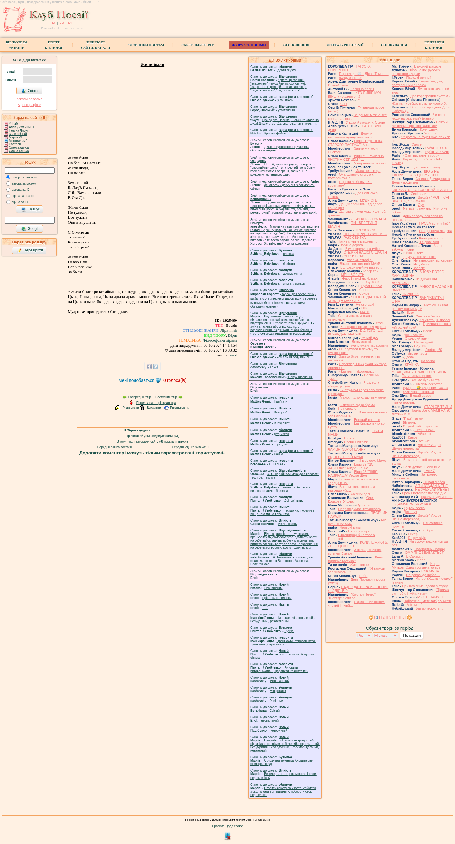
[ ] (377, 617)
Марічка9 (15, 137)
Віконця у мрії (359, 531)
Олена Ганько (19, 151)
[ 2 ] (384, 617)
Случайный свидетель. (421, 426)
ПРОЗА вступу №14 (435, 223)
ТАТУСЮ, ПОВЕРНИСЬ (349, 68)
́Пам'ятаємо (413, 418)
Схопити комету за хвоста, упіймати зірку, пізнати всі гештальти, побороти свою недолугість (283, 791)
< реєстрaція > (29, 105)
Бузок (411, 312)
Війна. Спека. (413, 253)
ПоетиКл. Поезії (54, 45)
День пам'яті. (414, 335)
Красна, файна (275, 133)
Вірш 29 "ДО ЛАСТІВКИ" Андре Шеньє (350, 466)
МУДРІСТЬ (368, 200)
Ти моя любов (434, 482)
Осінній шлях (338, 85)
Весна (428, 331)
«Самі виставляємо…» (421, 155)
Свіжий (275, 710)
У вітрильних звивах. (370, 163)
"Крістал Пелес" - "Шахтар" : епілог (353, 596)
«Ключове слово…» (418, 392)
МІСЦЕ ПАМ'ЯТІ (430, 597)
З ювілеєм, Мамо (372, 460)
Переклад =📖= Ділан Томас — (364, 74)
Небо (363, 576)
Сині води (418, 193)
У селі (421, 560)
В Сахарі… (415, 556)
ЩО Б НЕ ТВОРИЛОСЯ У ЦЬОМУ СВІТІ (415, 173)
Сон (343, 104)
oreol (233, 355)
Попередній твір (139, 397)
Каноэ (412, 437)
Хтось (379, 323)
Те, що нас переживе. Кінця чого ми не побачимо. (282, 512)
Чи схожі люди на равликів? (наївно (419, 116)
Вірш (232, 335)
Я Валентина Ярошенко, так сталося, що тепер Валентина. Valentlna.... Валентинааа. (281, 561)
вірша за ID (20, 202)
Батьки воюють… (429, 608)
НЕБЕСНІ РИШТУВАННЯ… (365, 234)
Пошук (30, 209)
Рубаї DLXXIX (436, 148)
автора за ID (21, 189)
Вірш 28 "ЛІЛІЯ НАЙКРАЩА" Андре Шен (353, 473)
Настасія (15, 144)
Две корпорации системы (430, 96)
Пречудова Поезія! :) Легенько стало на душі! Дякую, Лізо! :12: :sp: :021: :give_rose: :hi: (284, 121)
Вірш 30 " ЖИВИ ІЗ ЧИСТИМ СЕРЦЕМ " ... (356, 157)
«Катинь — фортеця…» (357, 371)
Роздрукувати (180, 407)
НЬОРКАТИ (277, 464)
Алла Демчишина (21, 127)
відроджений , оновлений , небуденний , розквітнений (282, 619)
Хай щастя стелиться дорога (363, 327)
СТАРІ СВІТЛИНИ (438, 407)
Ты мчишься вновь (416, 376)
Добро (428, 530)
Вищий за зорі (421, 395)
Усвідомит (277, 700)
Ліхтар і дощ (417, 353)
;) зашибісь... (286, 100)
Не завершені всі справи (432, 260)
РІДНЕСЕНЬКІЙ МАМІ (345, 457)
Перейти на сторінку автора (156, 403)
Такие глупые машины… (357, 241)
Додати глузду (286, 70)
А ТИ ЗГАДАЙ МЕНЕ (431, 486)
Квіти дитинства (431, 238)
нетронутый (278, 730)
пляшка (288, 254)
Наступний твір (166, 397)
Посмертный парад (429, 549)
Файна (278, 454)
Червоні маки (350, 527)
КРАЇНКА (412, 364)
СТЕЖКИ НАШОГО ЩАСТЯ (365, 252)
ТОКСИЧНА (430, 571)
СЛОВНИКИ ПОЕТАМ (146, 45)
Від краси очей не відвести (361, 267)
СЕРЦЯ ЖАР (353, 256)
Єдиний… (422, 346)
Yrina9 (13, 123)
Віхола (349, 438)
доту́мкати (281, 434)
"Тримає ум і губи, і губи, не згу (420, 591)
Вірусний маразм (427, 66)
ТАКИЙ (429, 471)
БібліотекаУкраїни (16, 45)
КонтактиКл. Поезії (434, 45)
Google (30, 228)
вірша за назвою (23, 196)
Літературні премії (345, 45)
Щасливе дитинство (437, 497)
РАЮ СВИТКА (354, 237)
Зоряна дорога (351, 245)
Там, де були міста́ (425, 380)
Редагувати (130, 407)
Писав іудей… (425, 342)
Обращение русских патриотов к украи (416, 72)
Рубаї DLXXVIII (437, 152)
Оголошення (296, 45)
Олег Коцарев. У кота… (351, 499)
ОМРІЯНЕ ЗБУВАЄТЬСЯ (424, 552)
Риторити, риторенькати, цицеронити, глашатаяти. (279, 669)
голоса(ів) (175, 380)
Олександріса (19, 147)
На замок (428, 361)
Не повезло (347, 408)
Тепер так (370, 271)
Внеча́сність (282, 423)
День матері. (362, 341)
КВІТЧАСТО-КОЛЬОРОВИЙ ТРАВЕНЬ (422, 190)
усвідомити (278, 691)
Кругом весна (414, 508)
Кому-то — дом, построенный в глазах (417, 83)
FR (62, 23)
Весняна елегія (362, 89)
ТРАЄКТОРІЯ (365, 230)
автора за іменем (24, 177)
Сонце (364, 289)
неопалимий (270, 720)
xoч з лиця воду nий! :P (293, 357)
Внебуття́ (280, 412)
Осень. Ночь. (424, 430)
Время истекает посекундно (424, 493)
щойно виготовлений (277, 598)
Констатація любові (434, 320)
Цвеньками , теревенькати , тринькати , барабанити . (283, 642)
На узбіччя (421, 264)
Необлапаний (279, 681)
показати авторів (176, 441)
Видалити (154, 407)
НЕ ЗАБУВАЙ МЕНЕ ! (432, 489)
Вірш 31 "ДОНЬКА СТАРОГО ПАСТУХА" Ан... (355, 142)
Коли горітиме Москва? (355, 559)
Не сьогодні (365, 304)
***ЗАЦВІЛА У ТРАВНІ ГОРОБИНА (419, 372)
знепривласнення (299, 377)
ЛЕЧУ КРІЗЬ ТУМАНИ (368, 219)
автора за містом (24, 183)
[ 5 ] (403, 617)
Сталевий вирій (417, 338)
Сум (421, 205)
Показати (412, 635)
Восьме (424, 441)
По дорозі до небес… (423, 575)
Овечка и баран (428, 316)
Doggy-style (417, 538)
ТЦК (364, 308)
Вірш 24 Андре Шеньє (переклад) (416, 517)
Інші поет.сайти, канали (95, 45)
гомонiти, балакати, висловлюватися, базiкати (280, 489)
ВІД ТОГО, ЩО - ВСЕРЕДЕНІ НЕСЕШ (356, 332)
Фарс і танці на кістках (359, 278)
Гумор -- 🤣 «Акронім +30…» (425, 388)
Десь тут (410, 512)
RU (70, 23)
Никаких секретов (428, 384)
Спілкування (394, 45)
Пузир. (289, 631)
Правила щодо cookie (227, 826)
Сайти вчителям (197, 45)
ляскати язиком (294, 283)
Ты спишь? (410, 294)
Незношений (273, 588)
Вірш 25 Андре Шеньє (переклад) (416, 454)
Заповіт (419, 268)
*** (358, 100)
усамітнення (287, 110)
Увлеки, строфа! (360, 260)
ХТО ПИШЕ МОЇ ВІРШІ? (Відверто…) (354, 94)
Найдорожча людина (435, 231)
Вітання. (409, 422)
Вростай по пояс (367, 420)
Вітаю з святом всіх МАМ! (360, 263)
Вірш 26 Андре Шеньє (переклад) (416, 446)
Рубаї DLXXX (371, 286)
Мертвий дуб (18, 140)
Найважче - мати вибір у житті (427, 601)
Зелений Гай (18, 134)
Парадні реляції (418, 77)
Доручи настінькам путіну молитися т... (352, 135)
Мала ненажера (367, 171)
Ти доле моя (429, 242)
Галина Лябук (19, 130)
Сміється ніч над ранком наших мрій (420, 307)
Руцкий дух (369, 338)
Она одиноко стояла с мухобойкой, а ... (351, 176)
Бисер (412, 534)
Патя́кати (280, 401)
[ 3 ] (390, 617)
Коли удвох (429, 129)
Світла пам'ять (403, 403)
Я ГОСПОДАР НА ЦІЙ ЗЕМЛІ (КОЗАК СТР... (357, 299)
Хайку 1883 (370, 282)
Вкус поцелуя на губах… (364, 249)
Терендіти (281, 444)
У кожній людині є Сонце (365, 122)
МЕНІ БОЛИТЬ (352, 275)
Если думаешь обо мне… (423, 467)
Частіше (430, 133)
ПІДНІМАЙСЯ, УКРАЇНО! (411, 504)
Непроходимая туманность (359, 509)
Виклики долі (360, 494)
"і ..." (265, 608)
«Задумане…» (350, 78)
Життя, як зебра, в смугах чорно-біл (420, 103)
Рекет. (274, 367)
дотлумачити (292, 273)
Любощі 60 (433, 350)
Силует (417, 144)
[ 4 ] (397, 617)
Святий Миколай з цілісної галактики (420, 124)
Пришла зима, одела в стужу (425, 586)
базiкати (289, 263)
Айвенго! (424, 433)
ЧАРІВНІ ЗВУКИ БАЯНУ (347, 449)
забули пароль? (29, 99)
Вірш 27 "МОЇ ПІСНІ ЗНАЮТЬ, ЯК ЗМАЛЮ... (420, 199)
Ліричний (228, 330)
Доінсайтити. (293, 500)
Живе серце (359, 564)
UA (53, 23)
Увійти (30, 90)
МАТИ (364, 312)
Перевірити (30, 250)
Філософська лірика (220, 340)
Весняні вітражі (356, 442)
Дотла (409, 357)
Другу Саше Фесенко (419, 257)
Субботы (363, 505)
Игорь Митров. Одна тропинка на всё (416, 565)
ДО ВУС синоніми (249, 45)
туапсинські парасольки (369, 345)
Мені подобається (136, 380)
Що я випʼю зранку (426, 167)
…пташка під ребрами (357, 405)
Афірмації (414, 604)
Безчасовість (287, 524)
